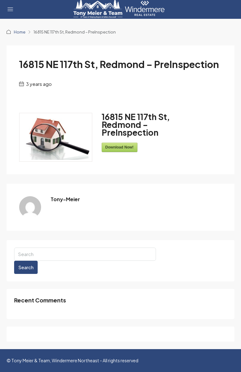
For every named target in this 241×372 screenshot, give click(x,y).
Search (26, 267)
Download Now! (119, 147)
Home (19, 31)
